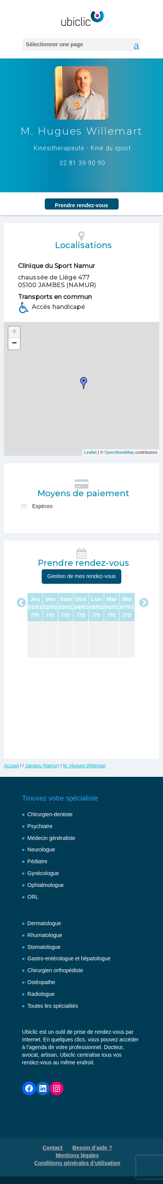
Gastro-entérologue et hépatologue (69, 958)
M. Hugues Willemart (84, 765)
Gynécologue (43, 873)
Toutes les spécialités (53, 1006)
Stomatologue (44, 947)
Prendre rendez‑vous (81, 205)
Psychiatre (40, 826)
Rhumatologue (45, 935)
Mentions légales (77, 1155)
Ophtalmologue (46, 885)
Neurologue (41, 849)
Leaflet (90, 452)
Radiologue (41, 994)
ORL (33, 897)
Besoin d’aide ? (92, 1148)
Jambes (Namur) (42, 765)
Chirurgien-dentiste (50, 814)
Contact (52, 1148)
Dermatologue (44, 923)
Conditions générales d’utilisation (77, 1163)
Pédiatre (37, 861)
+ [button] (14, 332)
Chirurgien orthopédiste (55, 970)
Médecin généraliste (51, 838)
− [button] (14, 343)
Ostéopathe (41, 982)
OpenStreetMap (119, 452)
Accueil (11, 765)
